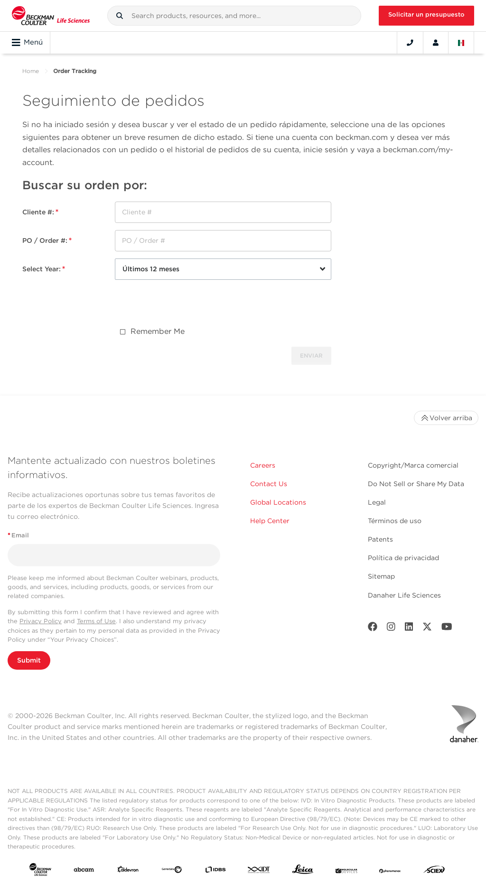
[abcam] (84, 871)
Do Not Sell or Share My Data (416, 484)
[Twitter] (427, 628)
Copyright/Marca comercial (413, 465)
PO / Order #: (47, 240)
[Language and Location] (461, 43)
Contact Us (268, 484)
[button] (119, 15)
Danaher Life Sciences (404, 595)
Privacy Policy (40, 621)
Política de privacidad (403, 558)
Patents (380, 539)
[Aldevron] (128, 871)
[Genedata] (171, 871)
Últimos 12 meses (150, 269)
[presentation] (187, 305)
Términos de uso (394, 521)
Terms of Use (96, 621)
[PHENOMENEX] (390, 871)
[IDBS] (215, 871)
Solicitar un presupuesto (426, 14)
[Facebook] (372, 628)
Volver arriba (446, 418)
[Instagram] (391, 628)
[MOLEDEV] (346, 871)
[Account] (435, 43)
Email (18, 535)
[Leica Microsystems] (302, 871)
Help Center (270, 521)
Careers (262, 465)
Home (30, 70)
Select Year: (43, 269)
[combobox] (234, 15)
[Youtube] (446, 628)
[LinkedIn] (409, 628)
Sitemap (381, 576)
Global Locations (278, 502)
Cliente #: (40, 212)
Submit (29, 660)
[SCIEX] (434, 871)
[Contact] (410, 43)
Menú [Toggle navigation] (27, 42)
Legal (377, 502)
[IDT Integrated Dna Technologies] (259, 871)
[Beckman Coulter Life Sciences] (51, 16)
